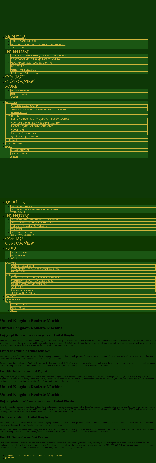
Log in (14, 97)
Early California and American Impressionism (40, 55)
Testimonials (19, 112)
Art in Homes (19, 94)
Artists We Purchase (23, 69)
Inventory (17, 51)
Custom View (19, 81)
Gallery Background (24, 41)
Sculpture (17, 66)
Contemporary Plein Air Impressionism (35, 59)
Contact (11, 140)
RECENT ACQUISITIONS (24, 136)
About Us (15, 36)
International (20, 90)
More (11, 86)
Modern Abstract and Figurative (31, 62)
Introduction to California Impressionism (38, 44)
